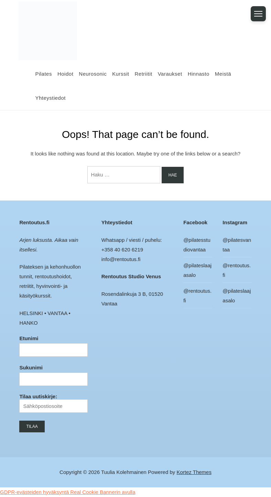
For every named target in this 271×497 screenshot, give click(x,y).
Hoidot (65, 74)
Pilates (43, 74)
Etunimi (28, 338)
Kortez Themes (194, 472)
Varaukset (170, 74)
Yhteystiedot (50, 98)
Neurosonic (93, 74)
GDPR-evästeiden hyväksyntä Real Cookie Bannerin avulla (68, 492)
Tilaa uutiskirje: (53, 403)
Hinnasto (198, 74)
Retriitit (143, 74)
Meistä (223, 74)
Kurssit (120, 74)
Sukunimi (31, 367)
